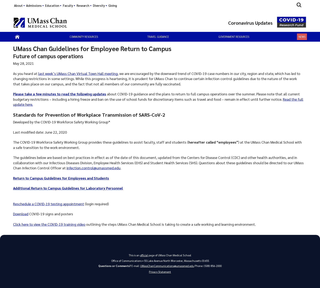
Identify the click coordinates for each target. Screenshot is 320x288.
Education (52, 5)
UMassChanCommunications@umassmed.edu (167, 266)
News (302, 36)
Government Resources (233, 36)
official (144, 255)
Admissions (34, 5)
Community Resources (84, 36)
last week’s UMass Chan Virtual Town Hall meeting (78, 73)
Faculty (68, 5)
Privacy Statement (160, 271)
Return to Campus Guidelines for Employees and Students (61, 178)
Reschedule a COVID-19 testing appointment (48, 203)
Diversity (99, 5)
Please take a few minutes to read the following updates (59, 94)
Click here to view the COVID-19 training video (49, 224)
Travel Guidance (158, 36)
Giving (112, 5)
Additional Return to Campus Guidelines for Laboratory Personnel (68, 188)
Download (20, 213)
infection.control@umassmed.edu (93, 167)
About (18, 5)
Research (83, 5)
